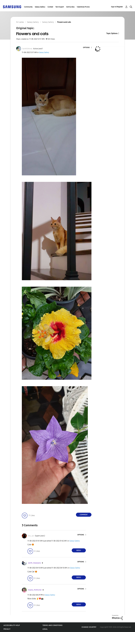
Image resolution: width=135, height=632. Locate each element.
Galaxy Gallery (40, 7)
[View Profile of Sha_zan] (31, 536)
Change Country (89, 627)
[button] (87, 48)
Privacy (7, 629)
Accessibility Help (12, 625)
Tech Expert (59, 7)
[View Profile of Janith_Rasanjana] (34, 563)
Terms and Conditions (52, 625)
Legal (45, 629)
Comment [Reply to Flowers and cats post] (84, 515)
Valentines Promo (83, 7)
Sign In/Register (117, 7)
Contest (50, 7)
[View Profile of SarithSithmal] (27, 49)
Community (28, 7)
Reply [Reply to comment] (78, 550)
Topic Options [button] (112, 33)
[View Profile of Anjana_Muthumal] (34, 590)
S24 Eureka (70, 7)
